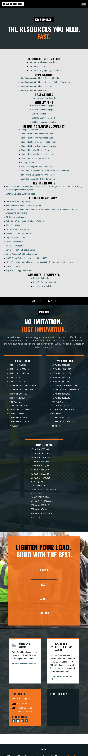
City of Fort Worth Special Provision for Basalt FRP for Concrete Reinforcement (39, 263)
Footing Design (27, 163)
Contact (44, 615)
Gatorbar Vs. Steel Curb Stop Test (20, 194)
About (44, 601)
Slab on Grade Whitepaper (43, 110)
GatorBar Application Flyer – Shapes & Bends (39, 79)
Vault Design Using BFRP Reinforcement (38, 179)
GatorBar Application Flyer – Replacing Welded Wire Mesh (45, 83)
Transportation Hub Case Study (45, 98)
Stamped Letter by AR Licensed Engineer (23, 206)
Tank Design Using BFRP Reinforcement (38, 175)
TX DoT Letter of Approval (17, 218)
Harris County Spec (14, 267)
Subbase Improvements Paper (45, 123)
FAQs (50, 302)
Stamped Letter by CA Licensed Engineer (38, 147)
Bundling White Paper (41, 114)
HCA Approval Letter (14, 242)
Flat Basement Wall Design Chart (35, 159)
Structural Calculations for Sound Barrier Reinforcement (45, 171)
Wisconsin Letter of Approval (18, 234)
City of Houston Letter (15, 238)
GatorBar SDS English (42, 287)
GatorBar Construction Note (45, 283)
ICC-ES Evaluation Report (62, 678)
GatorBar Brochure (37, 67)
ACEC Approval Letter (15, 246)
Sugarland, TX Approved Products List (22, 271)
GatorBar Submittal (41, 279)
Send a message (19, 701)
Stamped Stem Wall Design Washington (38, 155)
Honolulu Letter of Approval (17, 230)
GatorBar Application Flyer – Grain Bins (36, 87)
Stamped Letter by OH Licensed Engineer (38, 134)
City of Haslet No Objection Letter (20, 250)
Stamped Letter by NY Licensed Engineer (38, 138)
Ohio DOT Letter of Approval (18, 202)
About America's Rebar (22, 665)
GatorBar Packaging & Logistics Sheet (45, 71)
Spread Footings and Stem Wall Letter (37, 167)
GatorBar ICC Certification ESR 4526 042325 (25, 222)
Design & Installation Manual (33, 130)
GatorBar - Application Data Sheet (43, 63)
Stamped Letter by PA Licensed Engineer (38, 142)
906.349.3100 (23, 705)
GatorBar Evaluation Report (43, 118)
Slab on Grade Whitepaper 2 (44, 106)
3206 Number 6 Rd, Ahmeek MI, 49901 (25, 711)
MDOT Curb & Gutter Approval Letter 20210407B (26, 259)
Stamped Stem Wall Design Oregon (36, 151)
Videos (35, 302)
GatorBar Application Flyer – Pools (35, 91)
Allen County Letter (14, 226)
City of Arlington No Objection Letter (21, 255)
